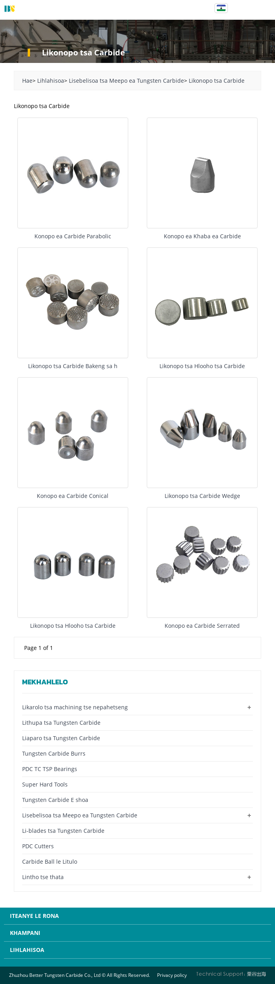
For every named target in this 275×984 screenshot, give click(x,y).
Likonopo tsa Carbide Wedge (202, 496)
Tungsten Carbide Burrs (53, 753)
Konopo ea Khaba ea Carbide (202, 236)
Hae (27, 80)
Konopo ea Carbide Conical (72, 496)
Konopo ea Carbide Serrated (202, 625)
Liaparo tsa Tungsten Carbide (61, 738)
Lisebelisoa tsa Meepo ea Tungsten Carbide (126, 80)
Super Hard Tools (45, 784)
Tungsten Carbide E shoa (55, 800)
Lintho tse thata (43, 877)
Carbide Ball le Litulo (49, 861)
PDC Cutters (38, 846)
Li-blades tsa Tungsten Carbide (63, 830)
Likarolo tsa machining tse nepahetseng (75, 707)
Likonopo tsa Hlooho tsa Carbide (202, 366)
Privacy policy (172, 975)
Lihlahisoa (50, 80)
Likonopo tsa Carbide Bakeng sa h (73, 366)
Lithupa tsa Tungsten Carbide (61, 722)
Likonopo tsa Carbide (217, 80)
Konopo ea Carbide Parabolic (72, 236)
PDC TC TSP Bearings (49, 769)
